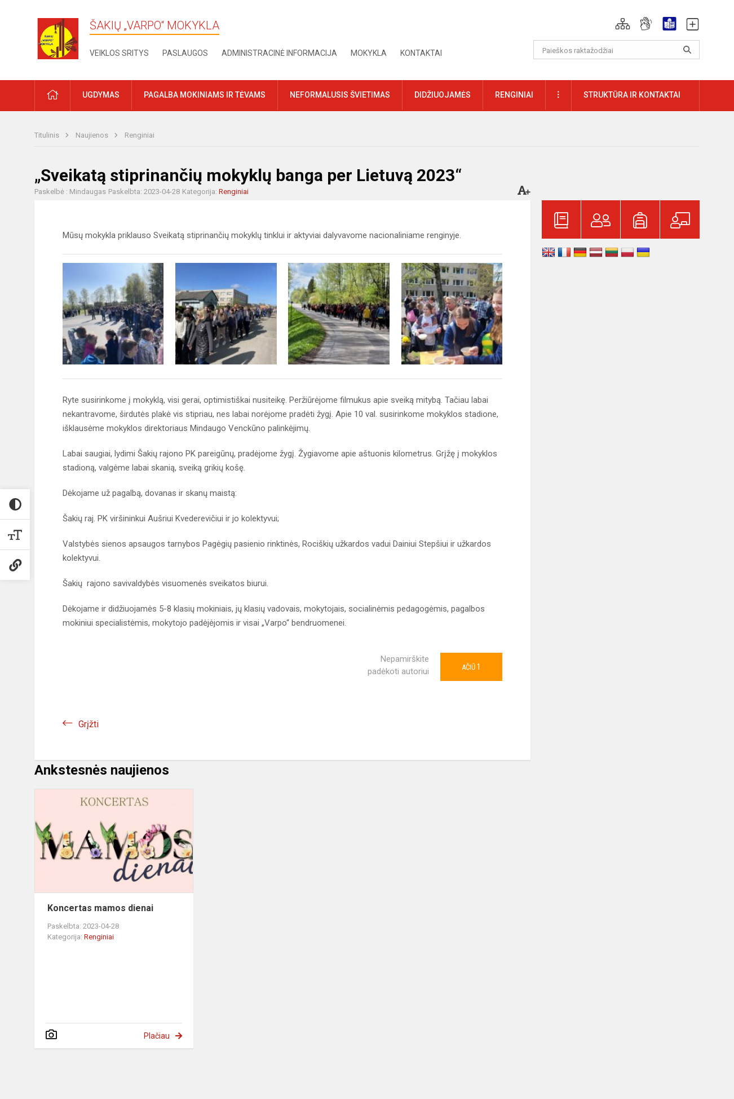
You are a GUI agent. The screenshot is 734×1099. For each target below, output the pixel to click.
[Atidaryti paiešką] (687, 50)
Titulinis (47, 135)
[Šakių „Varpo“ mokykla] (62, 38)
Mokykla (369, 53)
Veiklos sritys (119, 53)
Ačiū (471, 667)
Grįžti (88, 724)
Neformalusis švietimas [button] (340, 94)
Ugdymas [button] (101, 94)
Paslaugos (185, 53)
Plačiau (157, 1035)
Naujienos (93, 135)
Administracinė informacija (279, 53)
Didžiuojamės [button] (442, 94)
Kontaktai (421, 53)
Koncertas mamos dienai (100, 908)
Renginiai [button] (514, 94)
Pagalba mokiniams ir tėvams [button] (205, 94)
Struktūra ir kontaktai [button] (631, 94)
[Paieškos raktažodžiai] (616, 49)
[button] (622, 23)
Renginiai (139, 135)
